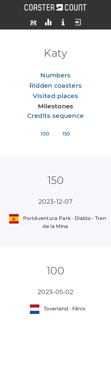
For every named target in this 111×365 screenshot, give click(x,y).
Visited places (55, 96)
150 (66, 134)
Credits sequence (55, 115)
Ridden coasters (55, 85)
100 (45, 134)
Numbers (55, 75)
